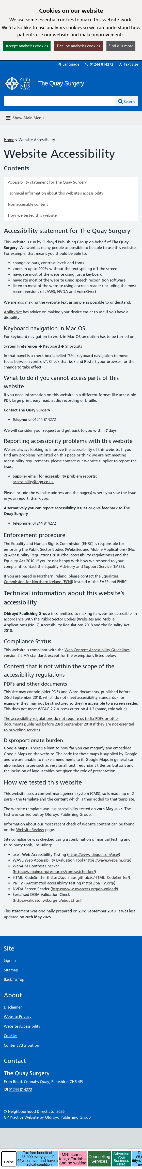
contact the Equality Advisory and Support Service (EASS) (73, 566)
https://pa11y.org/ (98, 883)
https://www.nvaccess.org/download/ (84, 888)
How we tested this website (32, 215)
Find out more (120, 45)
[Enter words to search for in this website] (59, 101)
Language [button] (68, 64)
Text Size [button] (128, 64)
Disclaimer (13, 1007)
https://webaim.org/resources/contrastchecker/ (54, 871)
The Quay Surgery (61, 83)
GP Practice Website (21, 1117)
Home (9, 139)
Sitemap (11, 970)
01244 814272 (98, 64)
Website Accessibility (22, 1026)
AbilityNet (13, 311)
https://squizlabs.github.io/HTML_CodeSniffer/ (88, 877)
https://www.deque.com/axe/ (93, 854)
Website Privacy (17, 1016)
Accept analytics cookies (27, 45)
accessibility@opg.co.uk (33, 481)
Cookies (10, 1035)
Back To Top (14, 979)
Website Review (30, 829)
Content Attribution (21, 1045)
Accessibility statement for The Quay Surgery (47, 182)
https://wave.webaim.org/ (107, 860)
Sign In (10, 960)
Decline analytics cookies (78, 45)
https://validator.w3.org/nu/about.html (47, 900)
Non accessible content (28, 204)
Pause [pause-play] (9, 1162)
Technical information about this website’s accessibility (55, 193)
